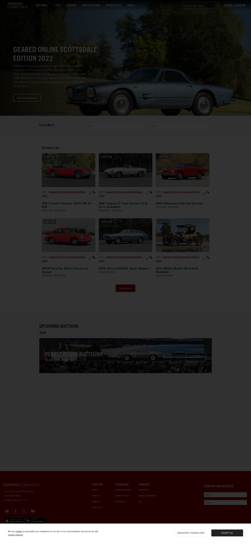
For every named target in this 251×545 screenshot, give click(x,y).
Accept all (227, 533)
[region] (125, 534)
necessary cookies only (191, 533)
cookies (18, 531)
